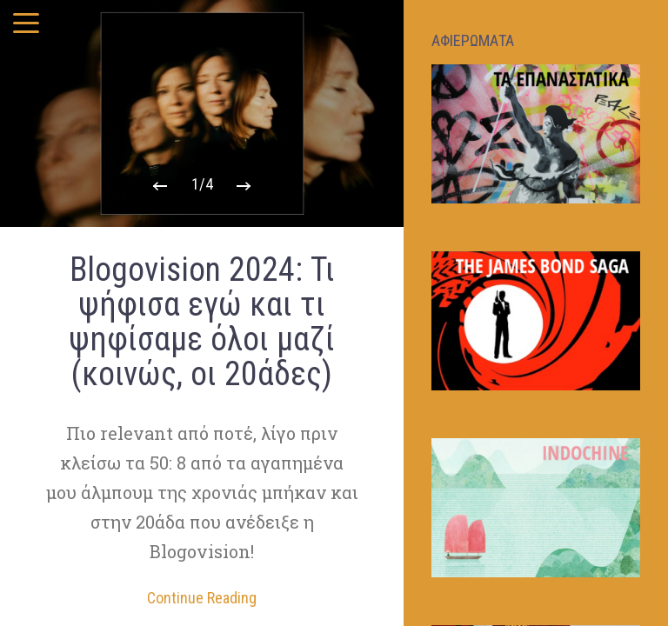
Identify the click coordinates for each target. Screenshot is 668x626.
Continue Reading (202, 598)
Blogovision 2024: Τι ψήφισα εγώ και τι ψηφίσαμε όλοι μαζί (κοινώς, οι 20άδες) (202, 321)
